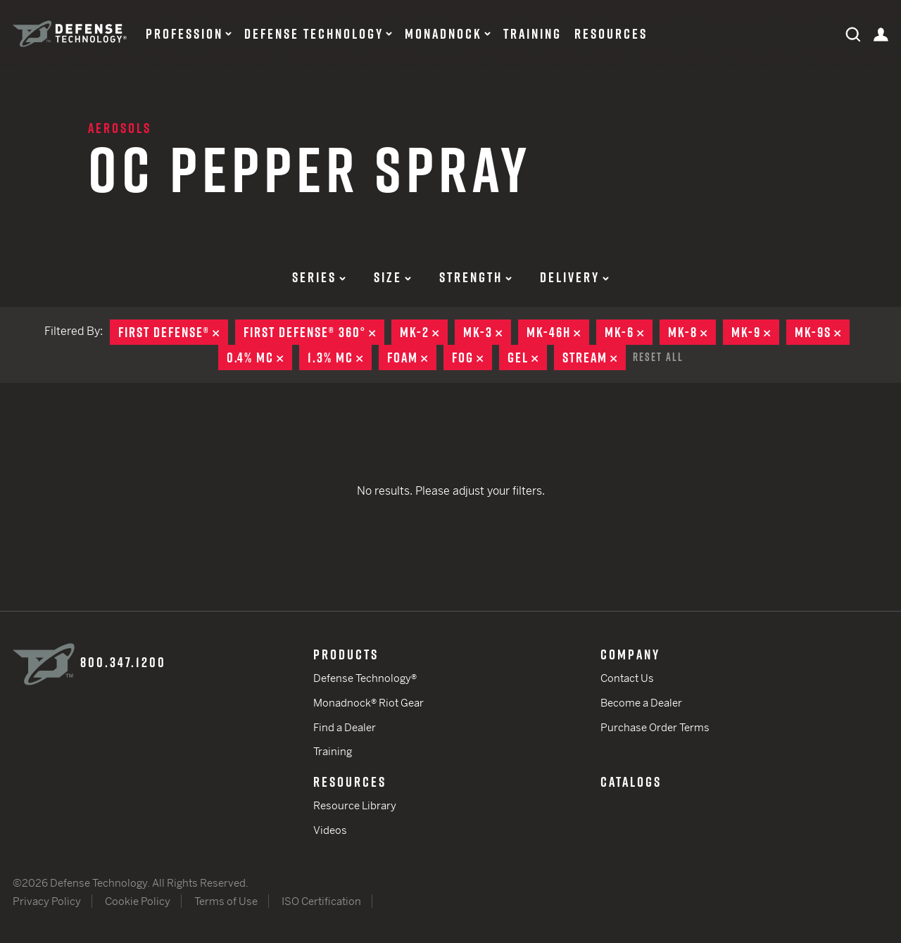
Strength (475, 277)
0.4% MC (259, 357)
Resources (611, 34)
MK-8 (692, 332)
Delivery (574, 277)
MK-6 (629, 332)
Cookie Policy (137, 901)
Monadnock (443, 34)
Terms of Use (226, 901)
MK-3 (487, 332)
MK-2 (424, 332)
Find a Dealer (344, 727)
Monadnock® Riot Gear (368, 702)
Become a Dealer (641, 702)
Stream (594, 357)
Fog (472, 357)
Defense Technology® (365, 678)
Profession (184, 34)
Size (392, 277)
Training (532, 34)
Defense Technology (314, 34)
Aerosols (119, 128)
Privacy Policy (47, 901)
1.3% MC (340, 357)
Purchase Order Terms (655, 727)
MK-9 (755, 332)
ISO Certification (321, 901)
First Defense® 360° (314, 332)
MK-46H (558, 332)
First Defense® (173, 332)
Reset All (658, 357)
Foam (411, 357)
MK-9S (822, 332)
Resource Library (354, 805)
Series (319, 277)
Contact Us (627, 678)
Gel (527, 357)
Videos (330, 830)
